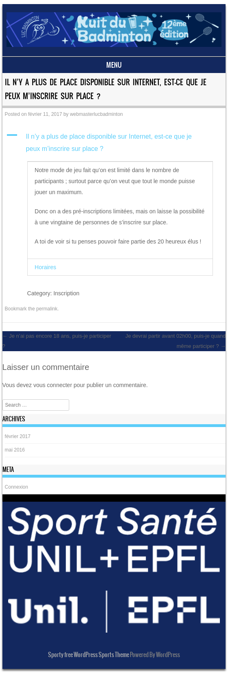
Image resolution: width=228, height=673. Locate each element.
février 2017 (18, 436)
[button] (114, 142)
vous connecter (52, 385)
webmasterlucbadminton (96, 114)
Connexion (16, 487)
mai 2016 (15, 450)
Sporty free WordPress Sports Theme (88, 654)
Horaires (45, 267)
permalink (46, 309)
